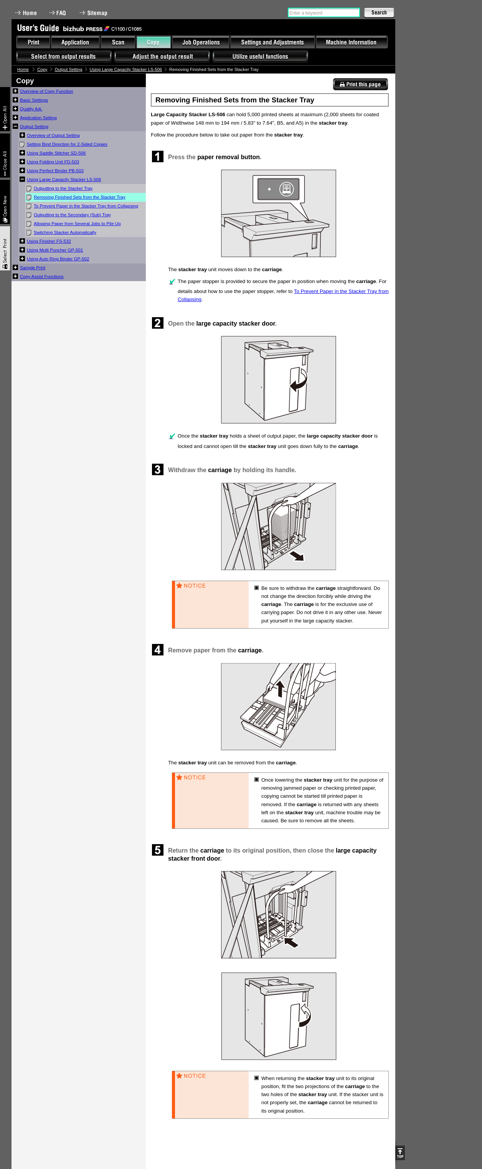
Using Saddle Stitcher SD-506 (56, 153)
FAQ (58, 13)
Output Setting (69, 69)
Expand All (5, 109)
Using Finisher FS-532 (49, 241)
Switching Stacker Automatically (65, 232)
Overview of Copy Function (46, 91)
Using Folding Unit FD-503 (53, 162)
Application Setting (38, 117)
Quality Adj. (31, 109)
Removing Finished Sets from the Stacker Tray (79, 197)
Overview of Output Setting (53, 135)
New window (5, 202)
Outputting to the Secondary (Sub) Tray (72, 214)
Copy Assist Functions (42, 276)
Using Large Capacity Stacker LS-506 (126, 69)
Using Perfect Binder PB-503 (55, 170)
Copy (42, 69)
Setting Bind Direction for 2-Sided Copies (67, 144)
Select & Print (5, 248)
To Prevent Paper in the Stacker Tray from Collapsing (86, 206)
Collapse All (5, 155)
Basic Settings (34, 100)
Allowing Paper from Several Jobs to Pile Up (77, 223)
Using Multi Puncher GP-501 (55, 250)
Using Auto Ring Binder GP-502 (58, 259)
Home (26, 13)
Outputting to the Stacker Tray (63, 188)
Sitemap (94, 13)
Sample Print (32, 267)
